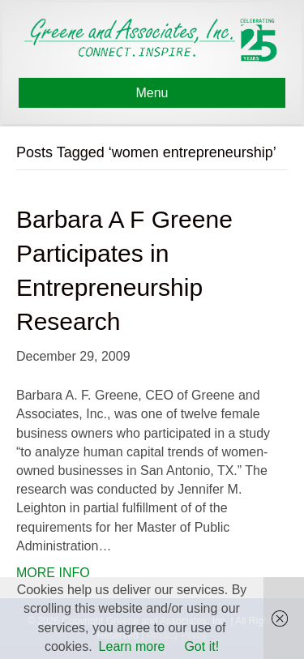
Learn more (132, 646)
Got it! (201, 646)
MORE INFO (53, 573)
